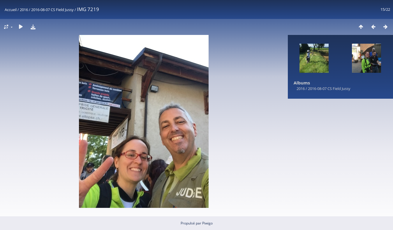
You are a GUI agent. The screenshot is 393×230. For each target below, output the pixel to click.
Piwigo (207, 223)
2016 (24, 9)
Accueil (11, 9)
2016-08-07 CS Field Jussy (52, 9)
